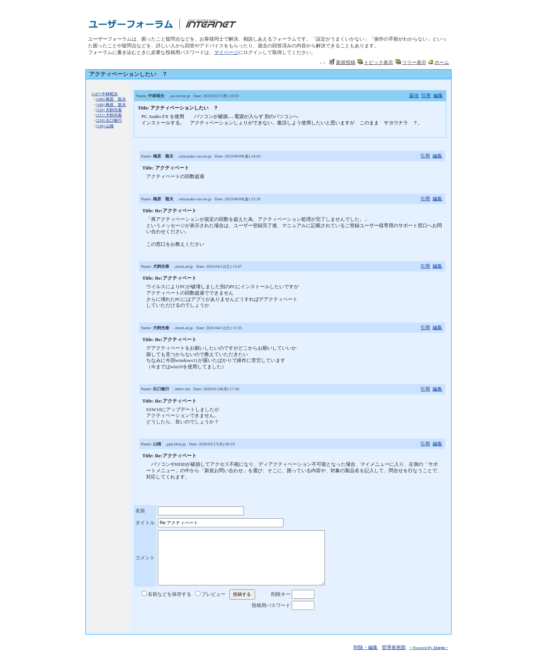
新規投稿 (345, 62)
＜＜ (322, 63)
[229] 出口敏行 (109, 120)
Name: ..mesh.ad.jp (167, 266)
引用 (426, 95)
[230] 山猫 (105, 126)
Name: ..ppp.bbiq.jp (163, 444)
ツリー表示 (414, 62)
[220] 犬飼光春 (109, 110)
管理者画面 (393, 647)
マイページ (226, 52)
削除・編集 (366, 647)
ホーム (441, 62)
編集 (438, 95)
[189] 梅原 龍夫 (111, 104)
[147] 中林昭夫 (105, 94)
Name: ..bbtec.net (166, 389)
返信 (414, 95)
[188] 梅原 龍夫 (111, 99)
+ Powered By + (428, 648)
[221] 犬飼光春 (109, 115)
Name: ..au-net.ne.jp (163, 95)
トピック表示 (378, 62)
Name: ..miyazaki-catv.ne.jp (176, 156)
